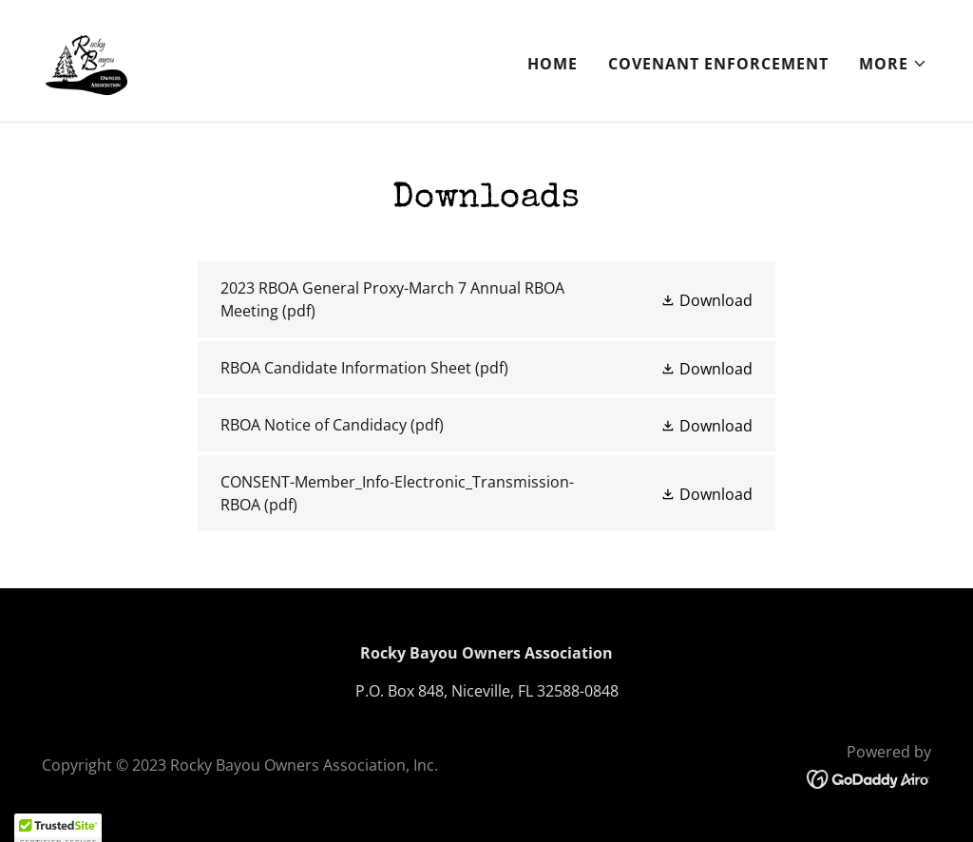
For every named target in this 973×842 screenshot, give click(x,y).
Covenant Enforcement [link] (718, 63)
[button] (893, 63)
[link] (86, 58)
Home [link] (552, 63)
